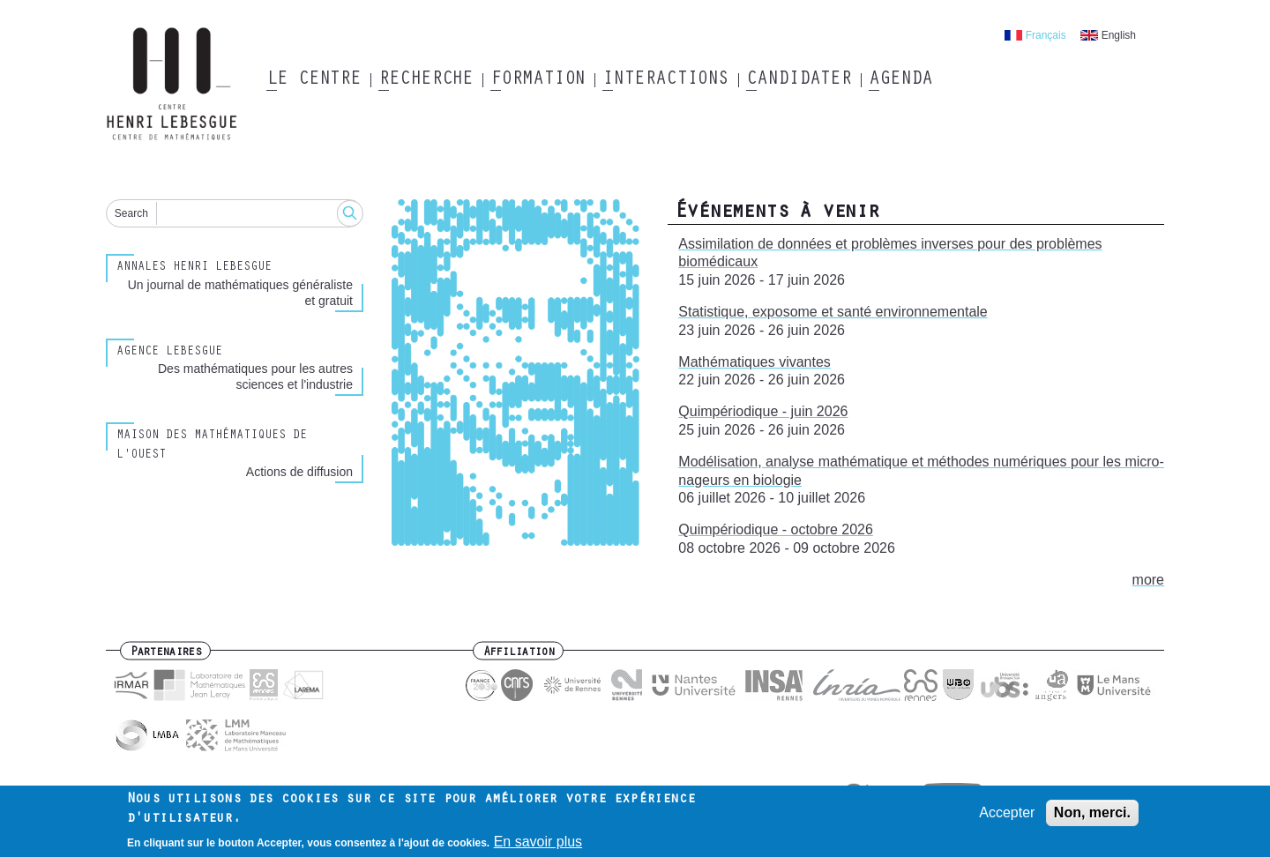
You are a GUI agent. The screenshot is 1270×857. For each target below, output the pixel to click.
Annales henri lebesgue (194, 268)
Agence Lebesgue (169, 353)
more (1148, 579)
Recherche (425, 80)
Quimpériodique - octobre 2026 (775, 529)
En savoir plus (538, 845)
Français (1046, 35)
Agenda (900, 80)
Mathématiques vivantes (754, 361)
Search (131, 213)
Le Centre (313, 80)
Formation (537, 80)
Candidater (798, 80)
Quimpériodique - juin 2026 (763, 411)
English (1119, 35)
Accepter (1007, 815)
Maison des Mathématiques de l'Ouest (211, 445)
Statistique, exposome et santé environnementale (832, 311)
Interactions (665, 80)
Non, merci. (1092, 815)
